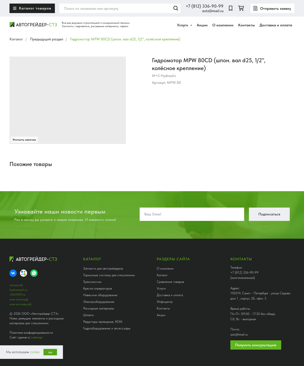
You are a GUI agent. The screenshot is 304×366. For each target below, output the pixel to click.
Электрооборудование (98, 302)
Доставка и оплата (276, 25)
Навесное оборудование (100, 295)
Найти (175, 8)
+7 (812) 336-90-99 (204, 6)
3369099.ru (18, 294)
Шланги (88, 315)
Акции (202, 25)
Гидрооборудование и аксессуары (106, 328)
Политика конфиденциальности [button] (31, 332)
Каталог (16, 39)
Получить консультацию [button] (255, 345)
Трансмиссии (92, 282)
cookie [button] (34, 352)
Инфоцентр (165, 302)
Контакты (246, 25)
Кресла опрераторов (97, 288)
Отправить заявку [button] (275, 8)
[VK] (13, 273)
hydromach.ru (19, 290)
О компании (222, 25)
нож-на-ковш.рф (20, 304)
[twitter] (241, 8)
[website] (230, 8)
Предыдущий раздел (46, 39)
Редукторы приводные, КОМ (102, 321)
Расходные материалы (98, 308)
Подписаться (269, 214)
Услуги (161, 288)
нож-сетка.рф (19, 299)
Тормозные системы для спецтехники (109, 275)
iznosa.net (16, 285)
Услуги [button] (183, 25)
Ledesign (37, 337)
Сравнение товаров (170, 282)
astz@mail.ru (212, 11)
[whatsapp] (34, 273)
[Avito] (23, 273)
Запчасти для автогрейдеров (103, 268)
